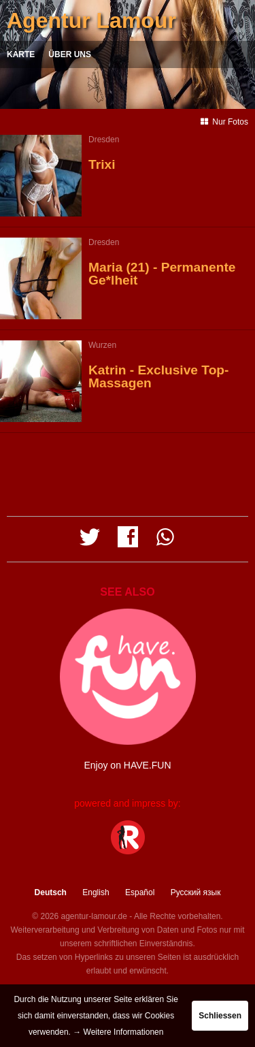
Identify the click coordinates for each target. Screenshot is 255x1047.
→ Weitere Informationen (118, 1032)
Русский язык (196, 892)
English (95, 892)
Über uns (69, 54)
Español (139, 892)
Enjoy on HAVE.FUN (127, 765)
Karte (21, 54)
